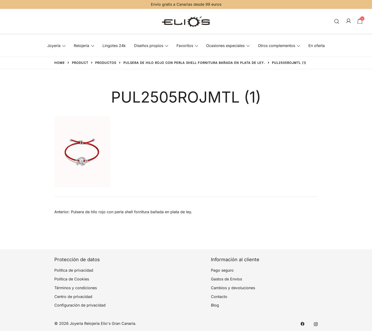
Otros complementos (276, 45)
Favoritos (185, 45)
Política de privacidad (73, 270)
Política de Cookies (71, 279)
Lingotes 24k (114, 45)
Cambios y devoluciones (233, 287)
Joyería (53, 45)
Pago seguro (222, 270)
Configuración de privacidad (80, 305)
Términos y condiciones (75, 287)
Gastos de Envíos (226, 279)
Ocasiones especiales (225, 45)
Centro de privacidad (73, 296)
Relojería (81, 45)
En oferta (316, 45)
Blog (215, 305)
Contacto (219, 296)
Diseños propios (148, 45)
